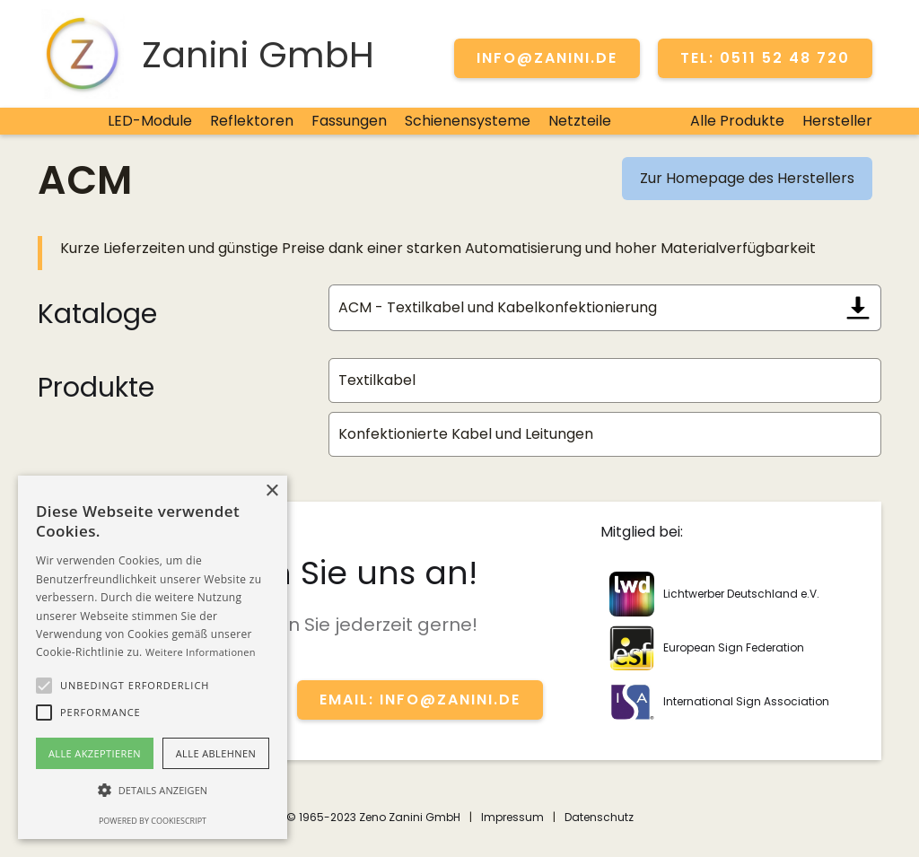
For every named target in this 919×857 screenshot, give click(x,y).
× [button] (271, 491)
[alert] (152, 657)
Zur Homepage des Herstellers (747, 178)
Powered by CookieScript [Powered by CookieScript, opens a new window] (152, 820)
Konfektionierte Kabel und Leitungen (465, 434)
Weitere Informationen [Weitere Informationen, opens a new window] (200, 652)
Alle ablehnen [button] (216, 753)
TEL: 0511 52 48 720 (765, 58)
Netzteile (579, 120)
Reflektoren (251, 120)
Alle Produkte (737, 120)
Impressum (512, 817)
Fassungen (349, 120)
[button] (44, 686)
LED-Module (150, 120)
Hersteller (837, 120)
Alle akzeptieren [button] (94, 753)
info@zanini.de (547, 58)
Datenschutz (599, 817)
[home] (206, 54)
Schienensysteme (467, 120)
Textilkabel (377, 380)
